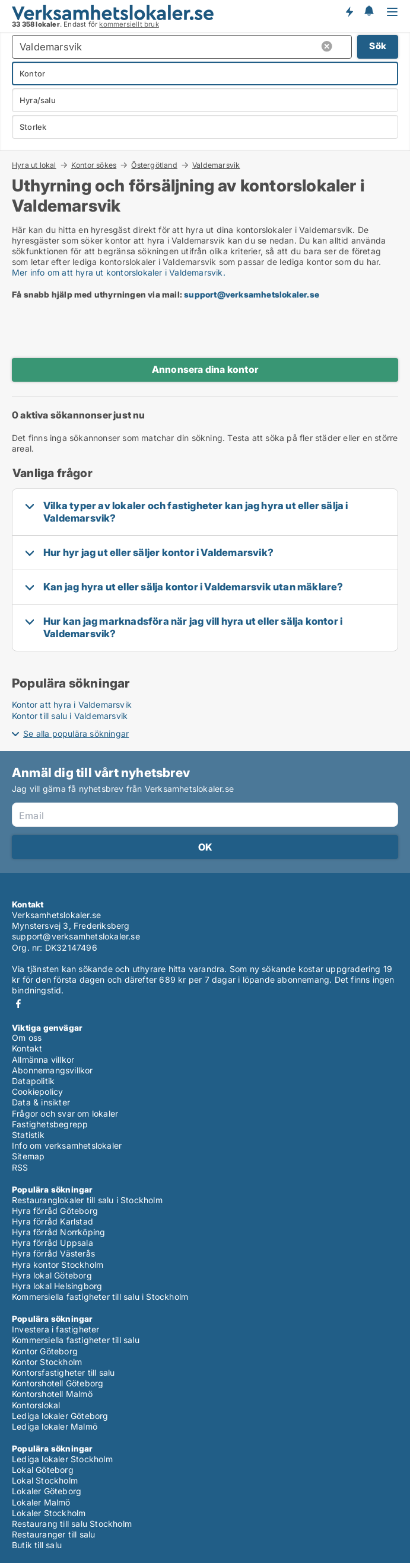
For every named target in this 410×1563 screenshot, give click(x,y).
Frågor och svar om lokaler (65, 1113)
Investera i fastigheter (56, 1329)
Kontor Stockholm (47, 1362)
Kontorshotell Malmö (52, 1394)
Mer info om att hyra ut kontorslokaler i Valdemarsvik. (118, 272)
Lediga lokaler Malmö (54, 1426)
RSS (20, 1167)
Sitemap (28, 1156)
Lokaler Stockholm (48, 1513)
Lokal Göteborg (43, 1470)
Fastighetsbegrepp (50, 1124)
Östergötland (154, 165)
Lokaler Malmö (41, 1502)
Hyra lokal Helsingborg (57, 1286)
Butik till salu (37, 1545)
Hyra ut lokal (34, 165)
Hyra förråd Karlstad (52, 1221)
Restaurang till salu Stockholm (72, 1524)
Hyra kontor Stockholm (57, 1265)
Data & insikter (41, 1102)
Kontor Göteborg (45, 1351)
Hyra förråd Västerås (53, 1253)
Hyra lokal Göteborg (52, 1275)
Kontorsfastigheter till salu (63, 1372)
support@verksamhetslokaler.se (251, 294)
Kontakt (27, 1048)
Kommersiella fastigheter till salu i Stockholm (100, 1297)
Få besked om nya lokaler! (348, 12)
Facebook (18, 1003)
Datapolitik (33, 1081)
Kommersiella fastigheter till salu (75, 1340)
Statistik (28, 1135)
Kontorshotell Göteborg (57, 1383)
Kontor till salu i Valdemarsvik (70, 716)
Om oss (27, 1038)
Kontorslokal (36, 1405)
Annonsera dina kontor (205, 369)
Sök (377, 46)
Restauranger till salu (53, 1534)
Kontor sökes (93, 165)
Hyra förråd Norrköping (58, 1232)
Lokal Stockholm (45, 1480)
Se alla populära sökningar (76, 733)
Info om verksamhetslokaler (67, 1145)
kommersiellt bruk (128, 24)
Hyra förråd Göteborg (55, 1211)
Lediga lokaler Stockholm (62, 1459)
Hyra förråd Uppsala (52, 1243)
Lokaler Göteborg (46, 1491)
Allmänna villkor (43, 1059)
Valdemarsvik (216, 165)
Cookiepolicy (37, 1091)
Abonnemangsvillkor (52, 1070)
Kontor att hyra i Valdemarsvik (72, 704)
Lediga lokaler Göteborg (60, 1416)
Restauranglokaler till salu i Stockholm (87, 1200)
